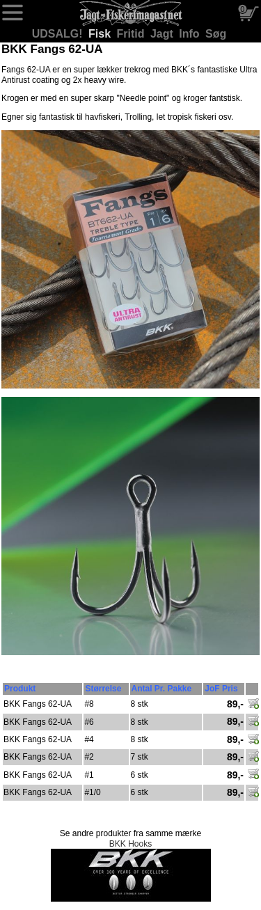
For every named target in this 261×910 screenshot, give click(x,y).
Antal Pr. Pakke (162, 688)
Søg (215, 34)
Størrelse (103, 688)
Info (191, 34)
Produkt (19, 688)
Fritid (132, 34)
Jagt (163, 34)
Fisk (100, 34)
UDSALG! (59, 34)
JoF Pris (221, 688)
